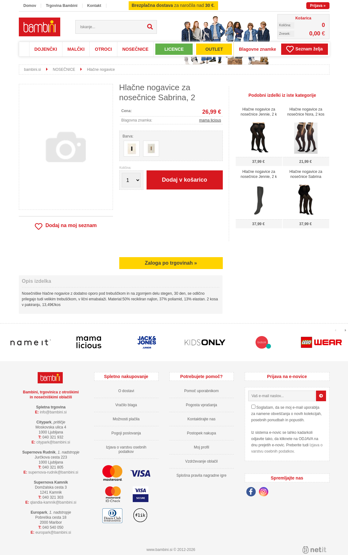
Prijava (317, 5)
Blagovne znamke (257, 49)
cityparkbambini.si (53, 442)
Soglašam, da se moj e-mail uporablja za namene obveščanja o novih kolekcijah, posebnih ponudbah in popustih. (286, 413)
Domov (30, 6)
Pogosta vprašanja (201, 405)
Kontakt (94, 6)
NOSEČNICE (135, 49)
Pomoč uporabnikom (201, 391)
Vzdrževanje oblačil (201, 461)
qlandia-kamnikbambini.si (53, 502)
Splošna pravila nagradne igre (201, 475)
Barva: (128, 136)
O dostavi (126, 391)
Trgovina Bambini (62, 6)
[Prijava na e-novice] (321, 396)
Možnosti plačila (126, 419)
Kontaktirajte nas (201, 419)
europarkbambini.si (53, 532)
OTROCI (103, 49)
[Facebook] (252, 492)
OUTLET (214, 49)
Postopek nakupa (201, 433)
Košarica (303, 18)
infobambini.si (53, 412)
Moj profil (201, 447)
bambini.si (32, 69)
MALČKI (75, 49)
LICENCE (174, 49)
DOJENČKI (46, 49)
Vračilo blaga (126, 405)
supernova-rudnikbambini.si (53, 472)
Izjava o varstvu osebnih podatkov (126, 449)
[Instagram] (265, 492)
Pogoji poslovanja (126, 433)
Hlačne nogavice (101, 69)
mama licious (210, 120)
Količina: (125, 167)
